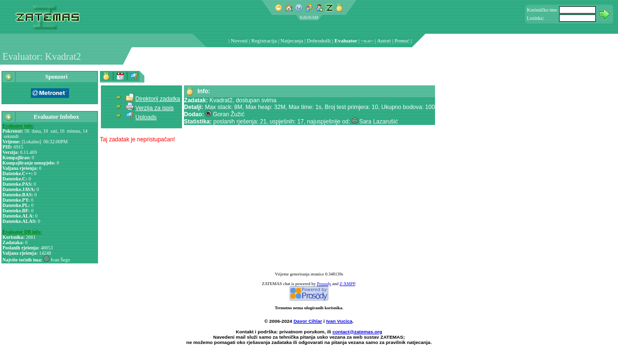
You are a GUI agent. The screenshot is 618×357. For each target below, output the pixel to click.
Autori (384, 40)
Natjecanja (292, 40)
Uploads (145, 117)
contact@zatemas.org (357, 331)
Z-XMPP (347, 283)
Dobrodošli (319, 40)
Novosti (239, 40)
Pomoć (401, 40)
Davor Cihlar (308, 321)
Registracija (264, 40)
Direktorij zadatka (157, 99)
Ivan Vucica (339, 321)
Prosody (324, 283)
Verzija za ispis (154, 108)
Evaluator (346, 40)
